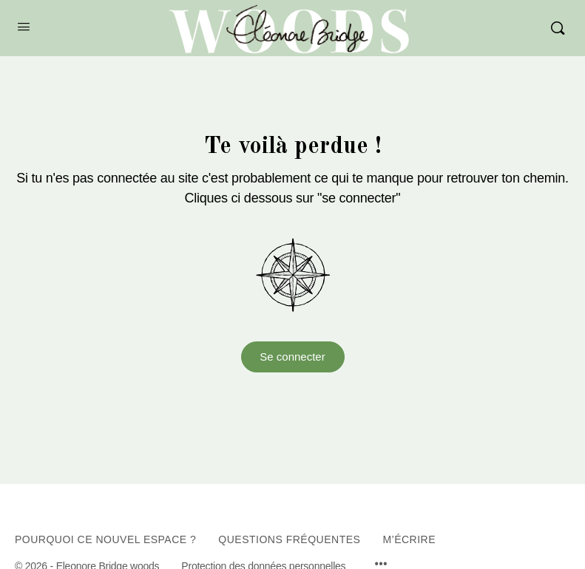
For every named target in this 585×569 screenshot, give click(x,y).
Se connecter (292, 356)
